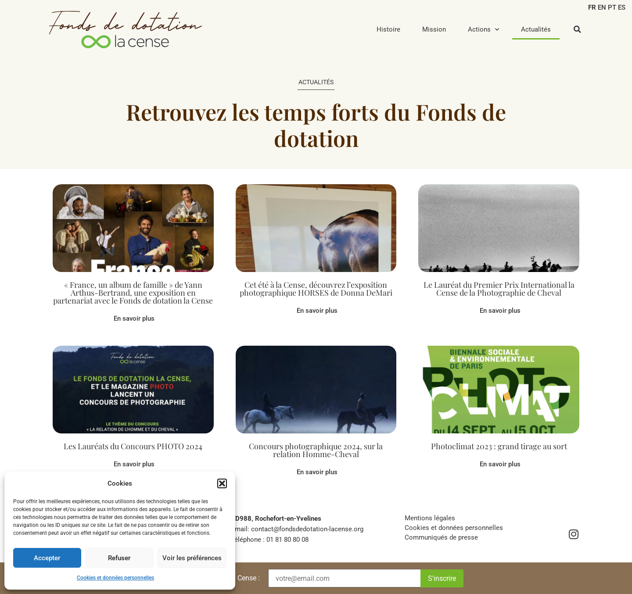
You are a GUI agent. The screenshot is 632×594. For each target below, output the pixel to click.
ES (621, 7)
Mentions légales (430, 518)
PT (612, 7)
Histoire (388, 29)
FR (592, 7)
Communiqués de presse (441, 537)
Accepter (47, 558)
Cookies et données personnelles (115, 578)
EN (602, 7)
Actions (483, 29)
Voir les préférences (192, 558)
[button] (222, 483)
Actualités (536, 29)
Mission (434, 29)
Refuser (119, 558)
